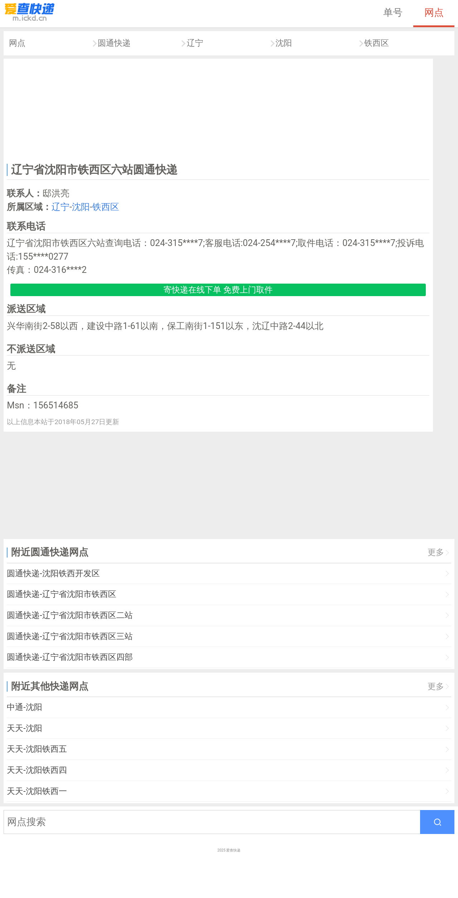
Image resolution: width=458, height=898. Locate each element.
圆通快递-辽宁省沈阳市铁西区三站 (69, 636)
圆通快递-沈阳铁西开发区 (53, 573)
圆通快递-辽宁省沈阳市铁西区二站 (69, 615)
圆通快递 (114, 43)
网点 (434, 12)
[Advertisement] (218, 109)
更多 (436, 552)
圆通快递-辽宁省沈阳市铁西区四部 (69, 657)
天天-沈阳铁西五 (37, 749)
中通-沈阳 (24, 707)
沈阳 (284, 43)
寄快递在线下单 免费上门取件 (218, 290)
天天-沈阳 (24, 728)
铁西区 (376, 43)
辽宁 (195, 43)
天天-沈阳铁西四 (37, 770)
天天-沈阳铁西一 (37, 791)
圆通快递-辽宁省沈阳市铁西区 (61, 594)
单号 (393, 12)
